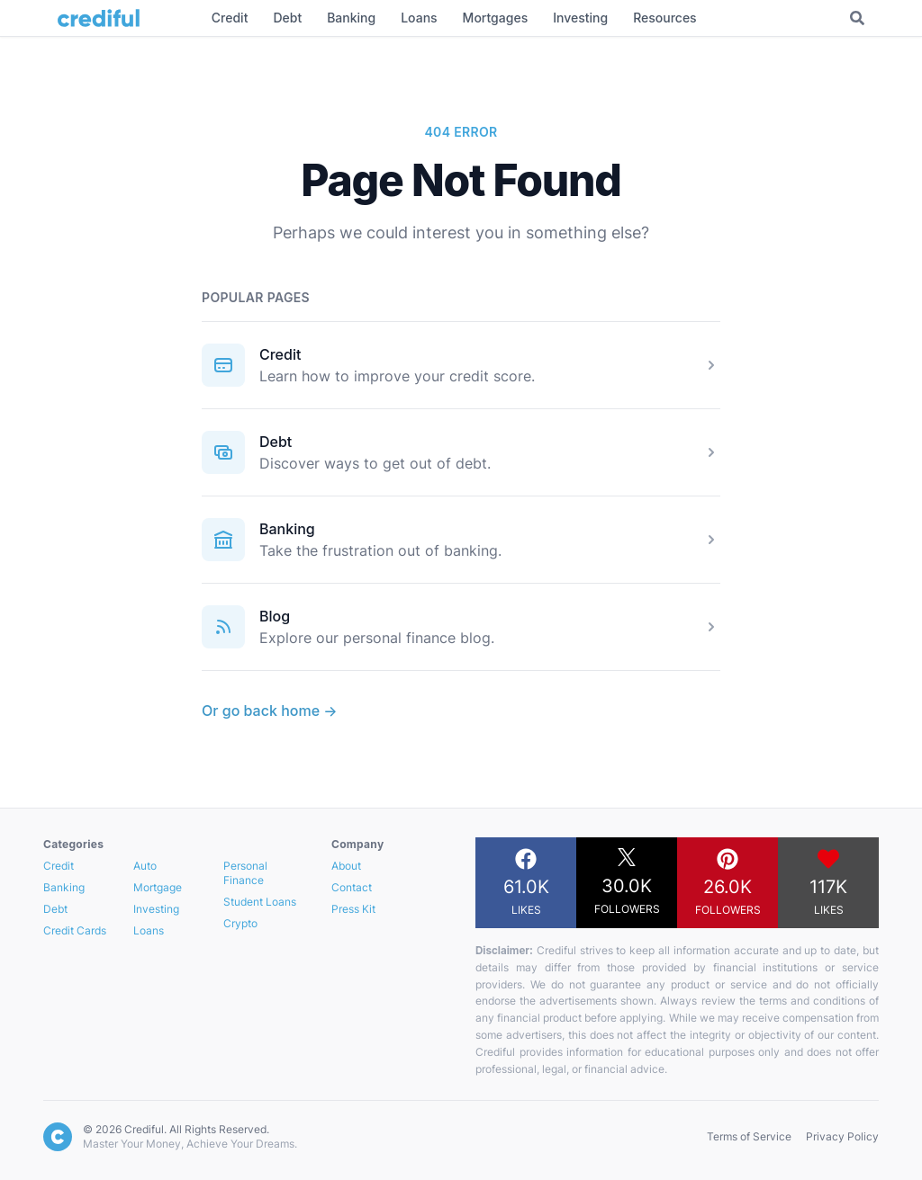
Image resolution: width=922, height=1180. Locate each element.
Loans (148, 930)
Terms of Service (749, 1136)
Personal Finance (245, 873)
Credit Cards (74, 930)
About (346, 865)
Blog (274, 616)
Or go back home (270, 711)
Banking (287, 529)
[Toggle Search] (857, 18)
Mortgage (157, 887)
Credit (280, 354)
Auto (145, 865)
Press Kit (353, 909)
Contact (351, 887)
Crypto (240, 923)
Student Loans (259, 901)
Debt (275, 442)
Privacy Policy (842, 1136)
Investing (156, 909)
